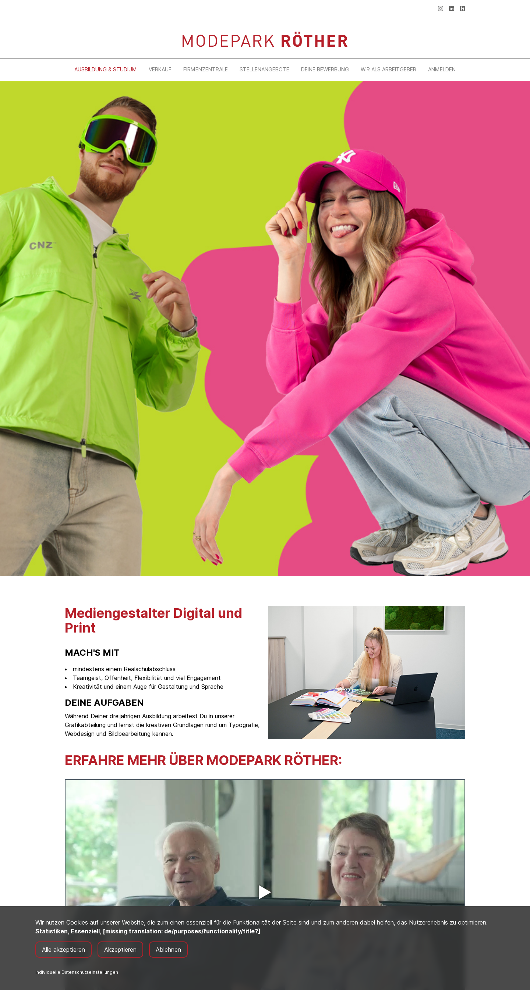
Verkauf (160, 69)
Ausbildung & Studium (105, 69)
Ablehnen (168, 949)
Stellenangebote (264, 69)
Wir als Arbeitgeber (388, 69)
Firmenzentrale (205, 69)
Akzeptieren (120, 949)
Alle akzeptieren (63, 949)
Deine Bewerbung (325, 69)
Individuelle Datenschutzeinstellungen (76, 972)
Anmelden (442, 69)
